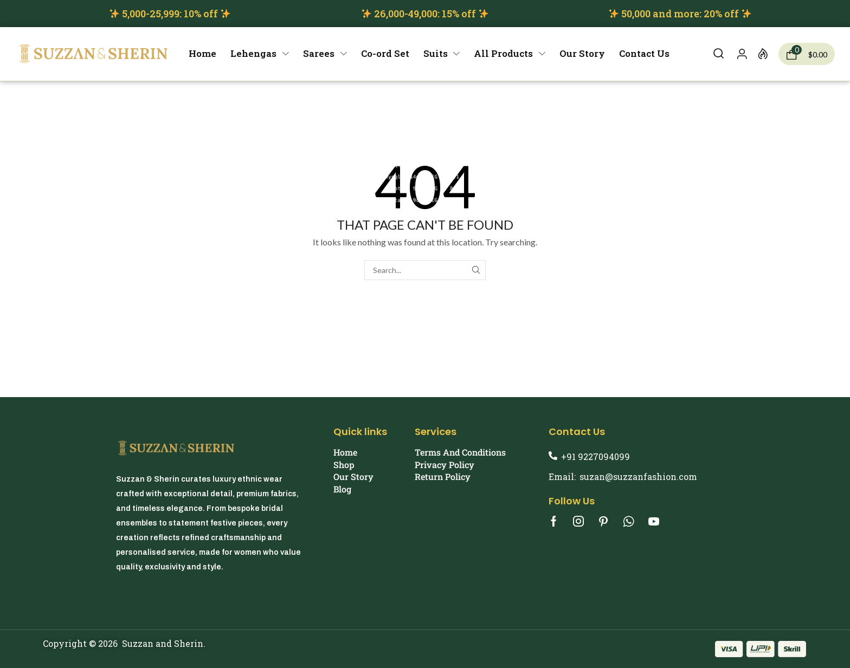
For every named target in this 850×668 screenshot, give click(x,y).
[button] (718, 54)
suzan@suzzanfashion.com (638, 476)
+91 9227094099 (595, 456)
